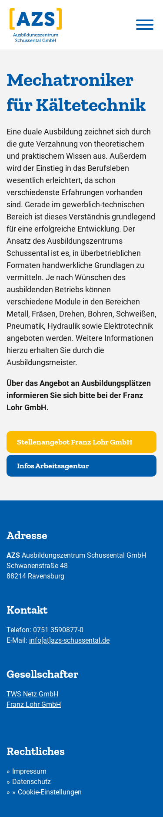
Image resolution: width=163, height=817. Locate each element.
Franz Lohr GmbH (34, 704)
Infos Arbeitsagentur (53, 466)
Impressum (29, 771)
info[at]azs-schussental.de (69, 640)
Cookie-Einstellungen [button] (50, 792)
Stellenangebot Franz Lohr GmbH (75, 442)
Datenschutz (31, 782)
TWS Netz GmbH (32, 694)
